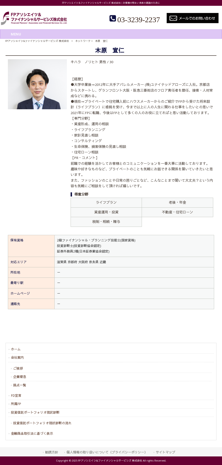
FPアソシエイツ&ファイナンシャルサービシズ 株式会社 (37, 41)
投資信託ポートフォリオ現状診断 (35, 412)
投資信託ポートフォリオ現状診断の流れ (42, 423)
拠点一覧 (19, 385)
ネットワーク (83, 41)
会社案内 (17, 357)
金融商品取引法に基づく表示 (32, 433)
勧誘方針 (51, 452)
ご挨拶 (18, 368)
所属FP (16, 404)
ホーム (16, 349)
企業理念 (19, 377)
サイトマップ (165, 452)
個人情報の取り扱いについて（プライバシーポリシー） (106, 452)
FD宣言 (16, 395)
